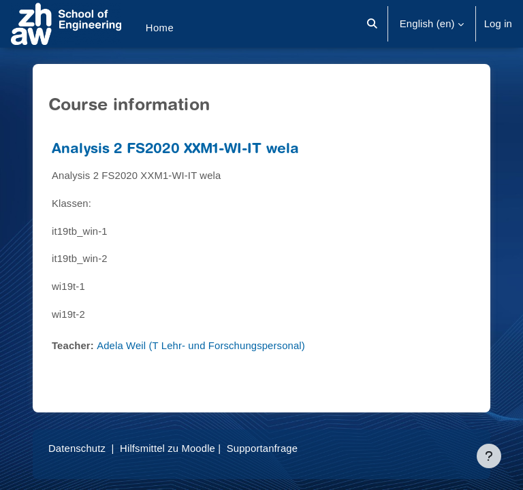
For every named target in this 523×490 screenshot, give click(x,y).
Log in (498, 23)
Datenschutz (77, 448)
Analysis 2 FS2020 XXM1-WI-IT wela (175, 150)
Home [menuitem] (160, 27)
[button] (372, 24)
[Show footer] (489, 456)
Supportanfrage (262, 448)
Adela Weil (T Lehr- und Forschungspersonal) (201, 345)
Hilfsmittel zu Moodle (167, 448)
